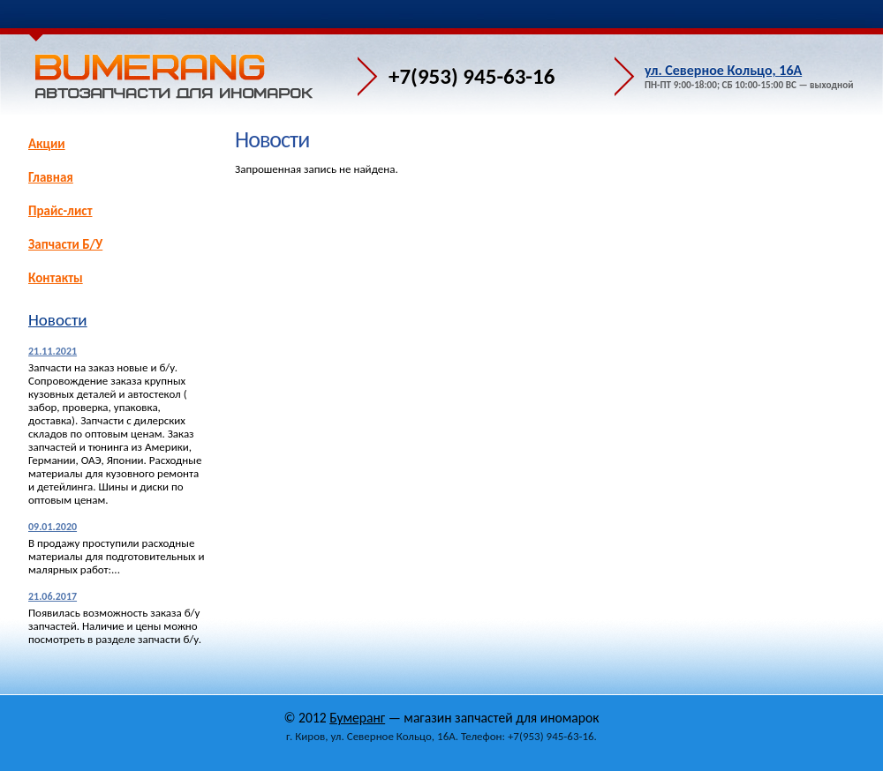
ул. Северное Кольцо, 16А (723, 70)
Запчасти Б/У (65, 244)
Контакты (55, 278)
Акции (46, 144)
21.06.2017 (52, 596)
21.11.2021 (52, 351)
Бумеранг (357, 717)
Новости (57, 320)
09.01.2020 (52, 526)
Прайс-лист (60, 211)
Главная (50, 177)
